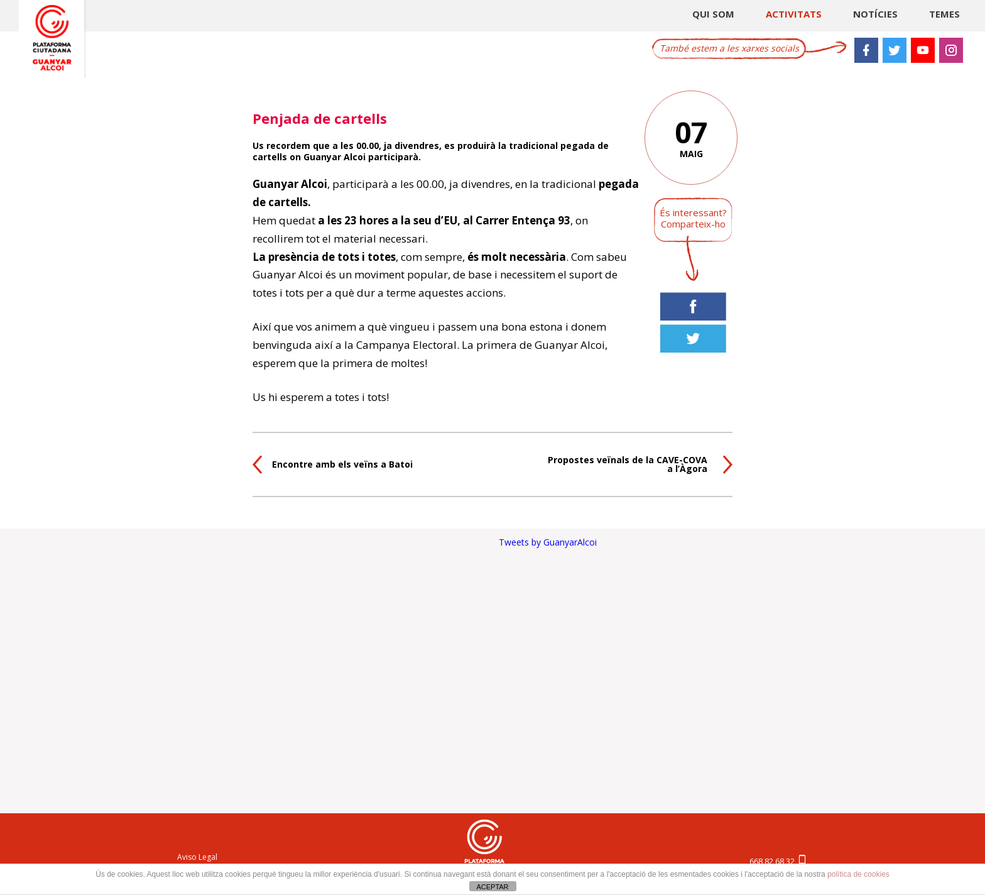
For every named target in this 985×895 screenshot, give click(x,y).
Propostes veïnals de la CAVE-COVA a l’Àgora (627, 464)
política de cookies (858, 874)
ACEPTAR (492, 887)
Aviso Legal (197, 857)
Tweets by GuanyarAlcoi (548, 542)
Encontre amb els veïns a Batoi (342, 464)
